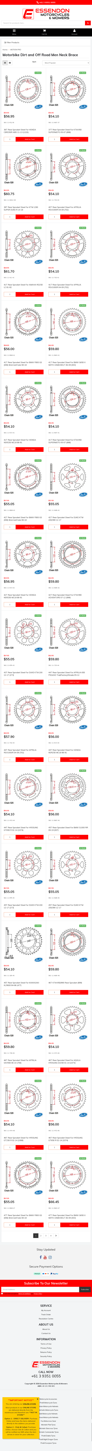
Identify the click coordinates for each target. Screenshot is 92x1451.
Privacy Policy (38, 1293)
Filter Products (11, 42)
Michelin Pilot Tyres (48, 1425)
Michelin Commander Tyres (48, 1432)
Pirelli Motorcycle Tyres (48, 1403)
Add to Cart (30, 139)
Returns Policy (46, 1352)
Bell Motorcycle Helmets (48, 1414)
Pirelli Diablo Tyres (48, 1436)
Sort (34, 62)
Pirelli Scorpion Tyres (48, 1443)
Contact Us (46, 1333)
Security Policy (46, 1356)
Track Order (46, 1314)
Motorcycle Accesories (48, 1399)
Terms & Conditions (24, 1293)
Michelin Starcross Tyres (48, 1428)
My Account (46, 1310)
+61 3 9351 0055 (47, 2)
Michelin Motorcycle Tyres (48, 1410)
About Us (46, 1329)
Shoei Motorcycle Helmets (48, 1417)
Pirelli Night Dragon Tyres (48, 1439)
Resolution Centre (46, 1319)
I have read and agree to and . (22, 1293)
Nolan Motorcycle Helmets (48, 1406)
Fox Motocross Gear (48, 1421)
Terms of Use (46, 1344)
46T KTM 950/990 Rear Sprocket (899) (65, 983)
